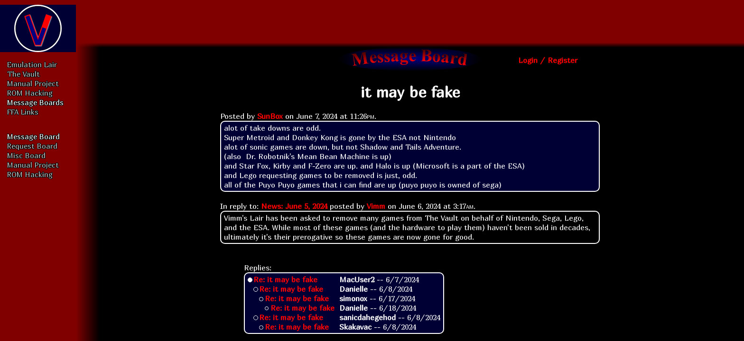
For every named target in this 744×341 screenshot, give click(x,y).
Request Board (32, 146)
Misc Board (26, 155)
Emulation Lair (32, 64)
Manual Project (33, 83)
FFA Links (22, 112)
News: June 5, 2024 (294, 206)
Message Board (33, 136)
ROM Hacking (30, 93)
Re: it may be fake (285, 279)
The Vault (23, 74)
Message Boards (35, 102)
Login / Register (547, 60)
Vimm (376, 206)
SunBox (270, 116)
